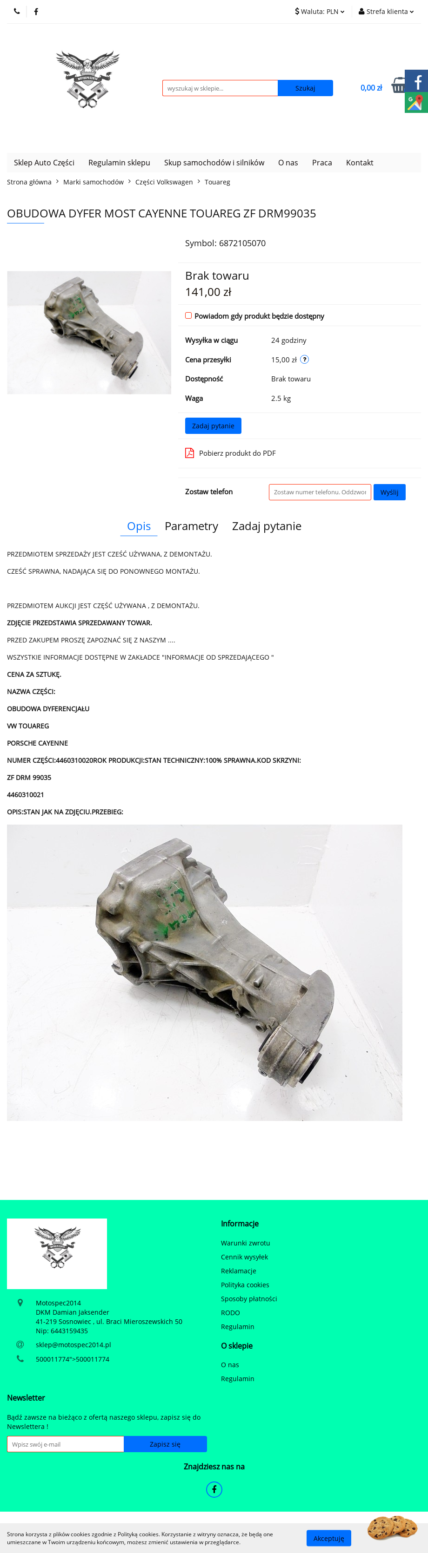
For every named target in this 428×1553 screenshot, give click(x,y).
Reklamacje (238, 1270)
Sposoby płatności (249, 1298)
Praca (322, 162)
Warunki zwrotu (245, 1242)
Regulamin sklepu (119, 162)
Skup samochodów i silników (214, 162)
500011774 (52, 1359)
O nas (288, 162)
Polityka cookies (245, 1284)
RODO (230, 1312)
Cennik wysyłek (244, 1256)
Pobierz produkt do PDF (230, 453)
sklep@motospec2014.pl (73, 1344)
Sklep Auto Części (44, 162)
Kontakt (360, 162)
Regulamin (237, 1326)
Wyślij (390, 492)
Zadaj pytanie (213, 425)
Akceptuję (329, 1537)
